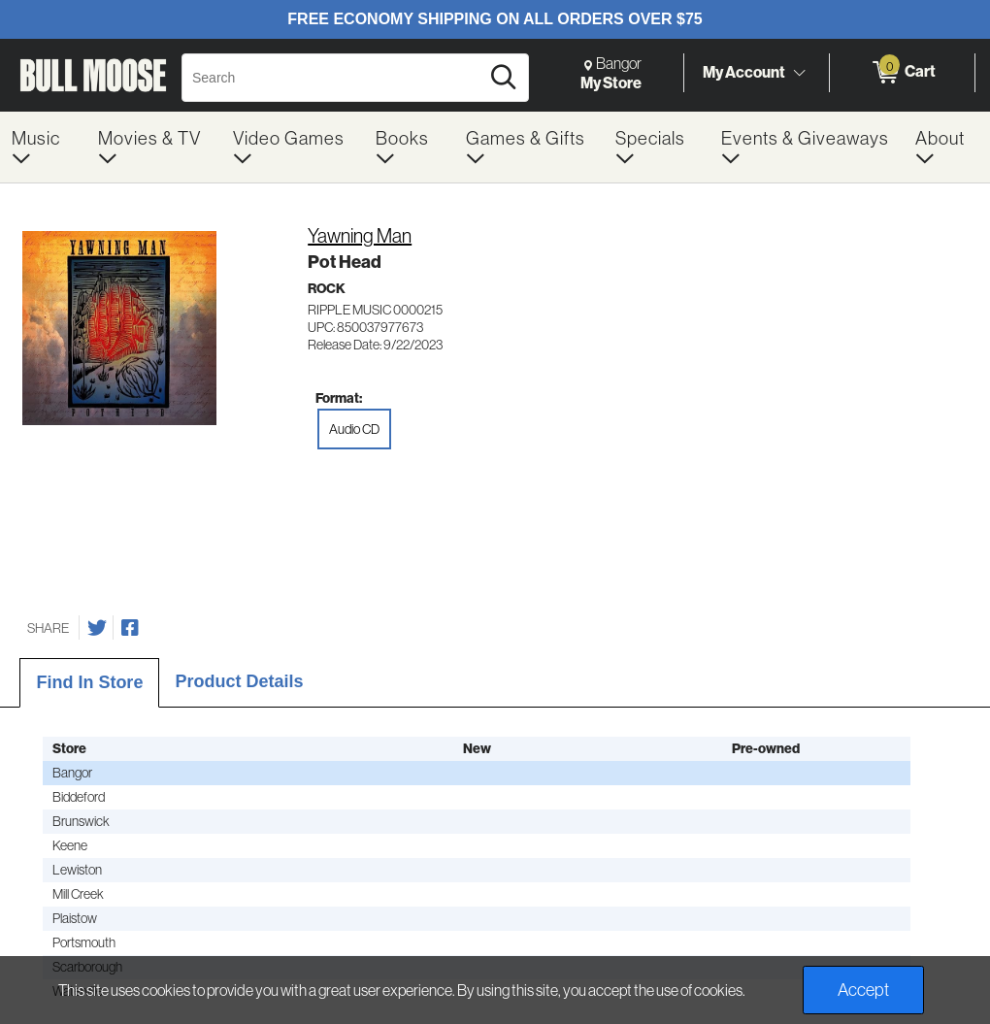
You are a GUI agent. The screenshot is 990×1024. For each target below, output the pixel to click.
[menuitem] (43, 147)
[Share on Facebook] (130, 628)
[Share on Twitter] (97, 628)
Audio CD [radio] (354, 429)
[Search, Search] (333, 77)
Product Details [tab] (239, 681)
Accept (863, 989)
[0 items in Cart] (902, 72)
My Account (744, 72)
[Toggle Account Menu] (798, 72)
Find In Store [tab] (89, 682)
